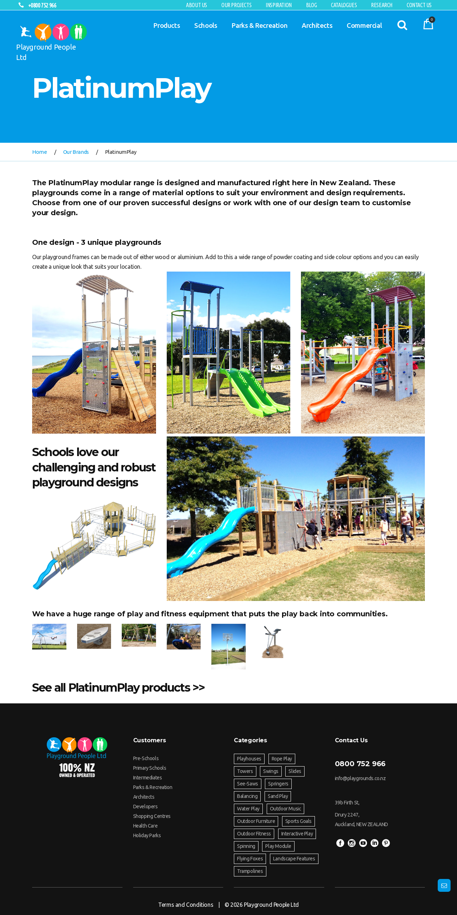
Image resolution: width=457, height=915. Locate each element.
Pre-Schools (146, 758)
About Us (196, 5)
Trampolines (250, 871)
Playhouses (249, 759)
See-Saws (247, 784)
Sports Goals (298, 821)
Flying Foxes (250, 858)
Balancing (247, 796)
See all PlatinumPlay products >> (118, 687)
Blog (311, 5)
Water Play (248, 809)
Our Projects (236, 5)
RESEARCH (381, 5)
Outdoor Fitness (254, 833)
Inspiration (279, 5)
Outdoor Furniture (256, 821)
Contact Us (419, 5)
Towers (245, 771)
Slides (294, 771)
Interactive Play (297, 833)
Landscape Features (294, 858)
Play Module (278, 846)
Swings (270, 771)
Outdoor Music (285, 809)
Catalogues (344, 5)
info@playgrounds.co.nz (360, 778)
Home (39, 152)
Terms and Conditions (185, 904)
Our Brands (76, 152)
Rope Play (282, 759)
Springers (278, 784)
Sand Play (278, 796)
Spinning (246, 846)
